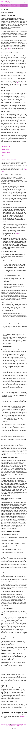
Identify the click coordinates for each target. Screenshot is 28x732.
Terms (9, 48)
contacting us (18, 233)
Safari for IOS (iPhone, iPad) (9, 159)
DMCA (25, 724)
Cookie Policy (20, 82)
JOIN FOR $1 (23, 5)
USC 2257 (8, 725)
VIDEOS (4, 5)
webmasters (14, 725)
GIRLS (14, 5)
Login (25, 2)
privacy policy (14, 724)
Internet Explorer (6, 152)
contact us (22, 716)
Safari (3, 155)
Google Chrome (6, 146)
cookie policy (20, 724)
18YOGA (6, 1)
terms (9, 724)
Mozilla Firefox (5, 149)
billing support (4, 724)
